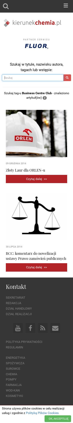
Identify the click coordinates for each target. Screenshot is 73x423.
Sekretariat (15, 297)
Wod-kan (13, 390)
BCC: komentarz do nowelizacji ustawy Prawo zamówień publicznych (36, 256)
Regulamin (14, 347)
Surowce (13, 369)
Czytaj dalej (36, 179)
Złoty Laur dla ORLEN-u (25, 170)
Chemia (11, 374)
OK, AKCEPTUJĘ (59, 418)
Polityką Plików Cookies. (42, 413)
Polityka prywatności (24, 342)
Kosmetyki (14, 396)
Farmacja (14, 385)
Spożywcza (15, 363)
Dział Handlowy (19, 308)
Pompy (11, 379)
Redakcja (13, 303)
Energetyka (15, 358)
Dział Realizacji (19, 314)
